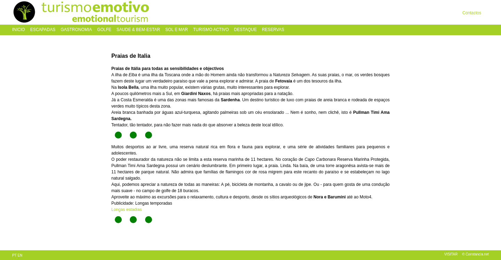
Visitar (451, 254)
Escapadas (42, 29)
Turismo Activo (211, 29)
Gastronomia (76, 29)
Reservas (273, 29)
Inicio (18, 29)
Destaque (245, 29)
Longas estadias (126, 209)
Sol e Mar (176, 29)
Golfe (104, 29)
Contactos (471, 12)
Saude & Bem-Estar (138, 29)
